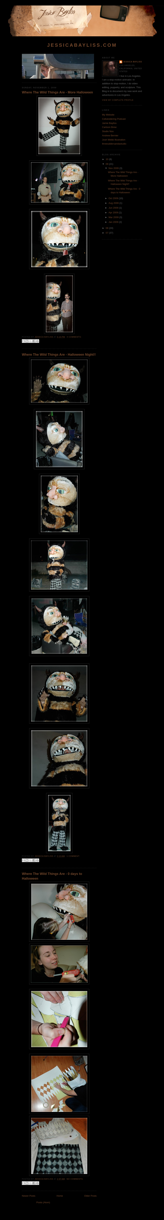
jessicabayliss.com (82, 45)
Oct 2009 (114, 198)
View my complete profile (118, 100)
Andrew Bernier (110, 135)
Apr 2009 (114, 212)
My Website (108, 114)
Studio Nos (108, 131)
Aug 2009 (114, 203)
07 (107, 232)
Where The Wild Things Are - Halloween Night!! (59, 354)
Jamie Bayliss (109, 123)
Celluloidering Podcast (114, 119)
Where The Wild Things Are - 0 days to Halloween (52, 876)
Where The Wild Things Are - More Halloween (57, 92)
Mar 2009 (114, 217)
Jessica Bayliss (132, 62)
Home (60, 1195)
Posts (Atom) (43, 1202)
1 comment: (73, 856)
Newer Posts (28, 1195)
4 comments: (74, 337)
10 (107, 159)
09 (107, 164)
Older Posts (90, 1195)
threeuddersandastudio (114, 143)
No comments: (75, 1179)
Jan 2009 (114, 222)
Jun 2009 (114, 207)
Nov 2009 (114, 168)
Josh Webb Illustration (113, 139)
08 (107, 228)
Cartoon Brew (109, 127)
